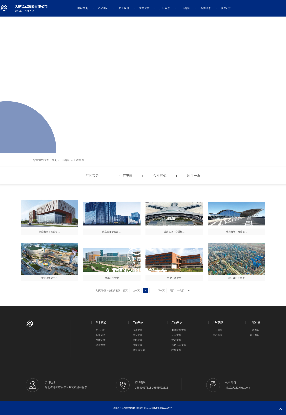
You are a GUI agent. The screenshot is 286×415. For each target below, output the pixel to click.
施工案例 (255, 335)
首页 (54, 160)
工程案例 (185, 8)
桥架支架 (176, 350)
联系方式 (100, 345)
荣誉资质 (144, 8)
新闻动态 (205, 8)
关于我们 (123, 8)
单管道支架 (139, 350)
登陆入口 (148, 408)
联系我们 (226, 8)
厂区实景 (164, 8)
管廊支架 (138, 340)
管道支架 (176, 340)
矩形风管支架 (178, 345)
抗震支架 (138, 345)
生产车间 (218, 335)
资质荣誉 (100, 340)
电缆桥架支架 (178, 330)
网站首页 (82, 8)
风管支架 (176, 335)
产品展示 (103, 8)
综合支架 (138, 330)
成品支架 (138, 335)
